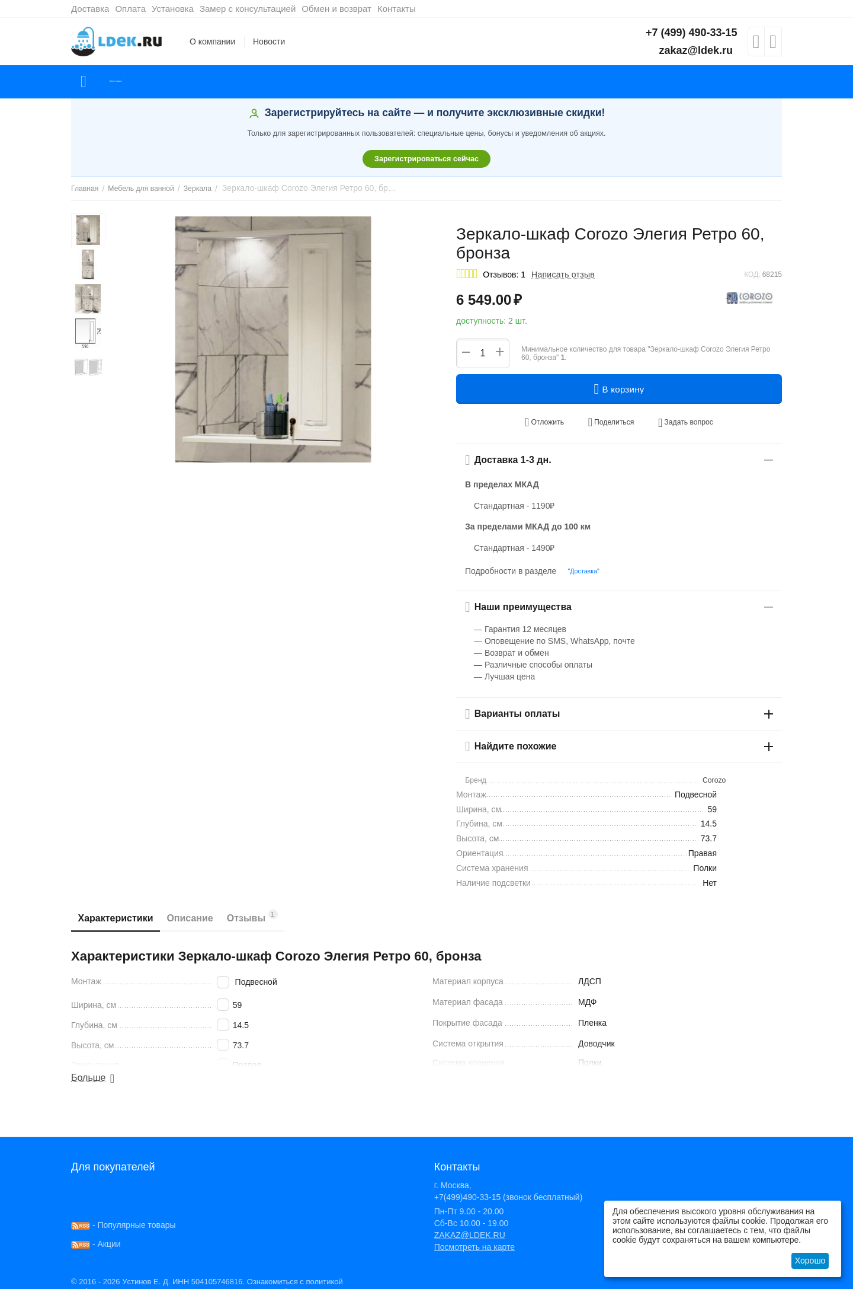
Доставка (90, 9)
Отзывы (277, 906)
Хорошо (810, 1260)
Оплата (130, 9)
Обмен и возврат (336, 9)
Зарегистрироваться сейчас (426, 159)
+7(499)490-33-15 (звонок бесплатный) (508, 1187)
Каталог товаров (141, 82)
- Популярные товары (123, 1215)
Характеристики (120, 908)
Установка (173, 9)
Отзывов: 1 (504, 274)
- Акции (96, 1234)
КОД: (752, 274)
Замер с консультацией (248, 9)
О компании (212, 41)
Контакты (396, 9)
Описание (205, 908)
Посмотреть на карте (474, 1237)
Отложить (556, 419)
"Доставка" (579, 561)
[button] (610, 419)
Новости (269, 41)
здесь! (270, 1280)
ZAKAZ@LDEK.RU (469, 1225)
